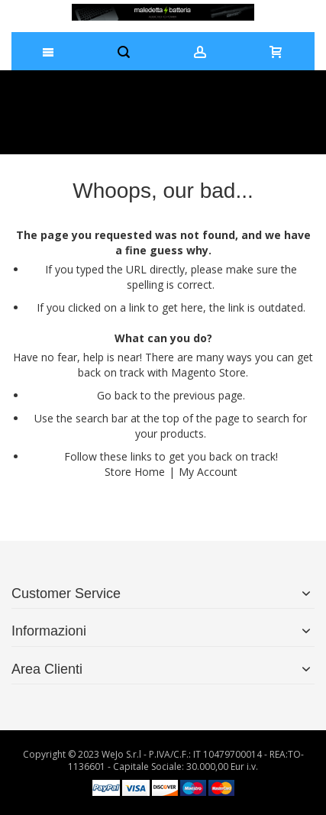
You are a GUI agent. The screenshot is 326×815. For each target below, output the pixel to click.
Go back (117, 395)
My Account (208, 471)
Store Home (135, 471)
